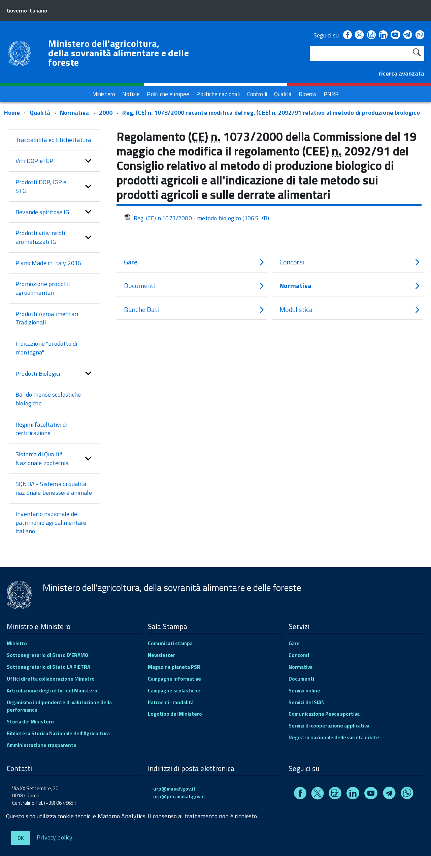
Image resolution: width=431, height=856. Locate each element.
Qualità (40, 111)
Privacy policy (55, 836)
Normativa (74, 111)
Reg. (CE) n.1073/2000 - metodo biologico (196, 217)
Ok (21, 838)
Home (12, 111)
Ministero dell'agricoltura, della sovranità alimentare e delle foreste (118, 53)
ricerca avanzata (401, 73)
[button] (88, 160)
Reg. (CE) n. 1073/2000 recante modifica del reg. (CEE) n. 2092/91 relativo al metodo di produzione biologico (271, 111)
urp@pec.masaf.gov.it (179, 796)
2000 (106, 111)
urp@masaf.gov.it (174, 788)
